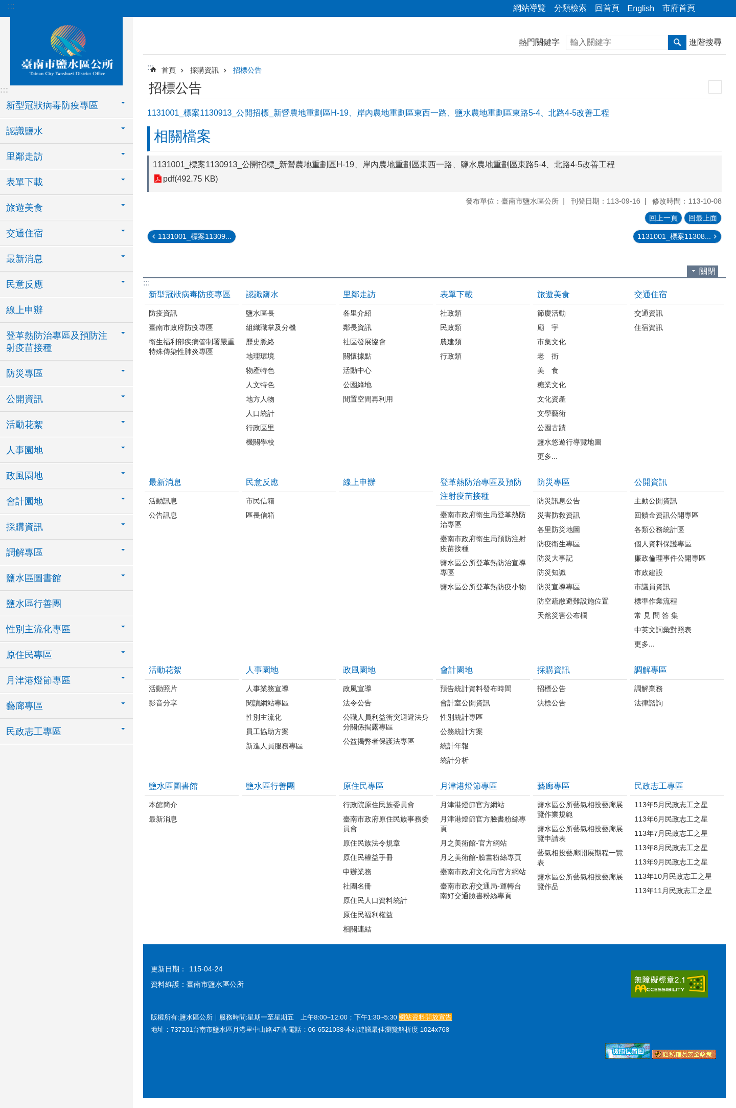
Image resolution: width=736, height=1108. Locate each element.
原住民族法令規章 (371, 843)
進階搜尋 (705, 42)
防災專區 (553, 482)
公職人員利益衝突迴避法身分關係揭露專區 (386, 722)
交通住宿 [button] (24, 233)
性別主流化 (264, 717)
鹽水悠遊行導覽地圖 (569, 442)
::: (11, 6)
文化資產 (551, 399)
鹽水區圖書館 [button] (33, 578)
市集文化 (551, 342)
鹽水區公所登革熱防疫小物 (483, 587)
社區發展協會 (364, 342)
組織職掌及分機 (271, 327)
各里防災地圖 (558, 529)
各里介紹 (357, 313)
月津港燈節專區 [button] (38, 680)
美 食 (548, 370)
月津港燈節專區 (468, 786)
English (641, 8)
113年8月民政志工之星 (671, 848)
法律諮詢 (648, 703)
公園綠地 (357, 385)
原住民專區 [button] (29, 655)
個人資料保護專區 (663, 544)
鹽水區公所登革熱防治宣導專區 (483, 568)
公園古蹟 (551, 428)
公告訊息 (163, 515)
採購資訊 (204, 70)
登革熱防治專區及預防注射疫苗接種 (481, 489)
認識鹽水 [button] (24, 131)
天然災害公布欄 (562, 615)
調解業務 (648, 688)
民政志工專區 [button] (33, 731)
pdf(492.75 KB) (190, 178)
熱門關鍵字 (539, 42)
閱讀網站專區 (267, 703)
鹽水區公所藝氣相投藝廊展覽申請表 (580, 834)
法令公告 (357, 703)
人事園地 (262, 670)
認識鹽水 (262, 294)
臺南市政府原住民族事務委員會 (386, 824)
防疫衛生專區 (558, 544)
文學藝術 (551, 413)
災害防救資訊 (558, 515)
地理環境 (260, 356)
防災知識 (551, 572)
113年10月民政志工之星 (673, 876)
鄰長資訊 (357, 327)
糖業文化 (551, 385)
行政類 (451, 356)
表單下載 (456, 294)
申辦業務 (357, 872)
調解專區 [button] (24, 552)
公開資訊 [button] (24, 399)
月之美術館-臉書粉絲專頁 (480, 857)
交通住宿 (650, 294)
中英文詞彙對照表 (663, 630)
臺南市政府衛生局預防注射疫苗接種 (483, 543)
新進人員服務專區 (274, 746)
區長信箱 (260, 515)
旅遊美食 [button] (24, 208)
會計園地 (456, 670)
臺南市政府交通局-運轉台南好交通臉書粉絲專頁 (480, 891)
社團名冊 (357, 886)
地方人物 (260, 399)
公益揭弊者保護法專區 (379, 741)
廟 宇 (548, 327)
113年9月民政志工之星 (671, 862)
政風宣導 (357, 688)
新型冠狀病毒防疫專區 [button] (52, 105)
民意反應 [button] (24, 284)
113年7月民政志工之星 (671, 833)
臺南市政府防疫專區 (181, 327)
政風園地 (359, 670)
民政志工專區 (658, 786)
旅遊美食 (553, 294)
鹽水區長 (260, 313)
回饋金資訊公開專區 (666, 515)
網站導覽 (529, 8)
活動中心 (357, 370)
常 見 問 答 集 (656, 615)
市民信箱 (260, 501)
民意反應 (262, 482)
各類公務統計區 (659, 529)
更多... (547, 456)
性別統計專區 (461, 717)
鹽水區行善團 (33, 604)
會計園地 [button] (24, 501)
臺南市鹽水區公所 (66, 49)
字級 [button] (722, 9)
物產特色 (260, 370)
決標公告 (551, 703)
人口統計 (260, 413)
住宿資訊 (648, 327)
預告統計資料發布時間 (476, 688)
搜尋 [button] (677, 42)
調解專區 (650, 670)
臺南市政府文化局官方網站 (483, 872)
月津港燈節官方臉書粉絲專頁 (483, 824)
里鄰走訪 (359, 294)
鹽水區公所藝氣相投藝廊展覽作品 (580, 882)
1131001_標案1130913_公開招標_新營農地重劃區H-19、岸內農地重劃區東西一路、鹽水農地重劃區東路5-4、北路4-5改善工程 (384, 164)
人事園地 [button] (24, 450)
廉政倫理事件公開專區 (670, 558)
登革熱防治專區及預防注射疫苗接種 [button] (56, 341)
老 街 (548, 356)
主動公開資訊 (655, 501)
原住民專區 (363, 786)
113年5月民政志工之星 (671, 805)
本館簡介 (163, 805)
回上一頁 (663, 218)
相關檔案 (182, 136)
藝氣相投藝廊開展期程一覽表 (580, 858)
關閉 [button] (707, 271)
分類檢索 (570, 8)
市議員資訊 (652, 587)
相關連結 (357, 929)
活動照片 (163, 688)
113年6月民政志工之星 (671, 819)
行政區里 (260, 428)
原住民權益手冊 (368, 857)
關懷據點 (357, 356)
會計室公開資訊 (465, 703)
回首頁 (607, 8)
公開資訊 (650, 482)
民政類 (451, 327)
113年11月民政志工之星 (673, 891)
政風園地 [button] (24, 476)
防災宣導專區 (558, 587)
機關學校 (260, 442)
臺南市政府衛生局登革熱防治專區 (483, 519)
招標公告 (247, 70)
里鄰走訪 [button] (24, 156)
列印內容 (715, 87)
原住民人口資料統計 (375, 900)
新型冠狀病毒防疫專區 (190, 294)
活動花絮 (165, 670)
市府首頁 (678, 8)
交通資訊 (648, 313)
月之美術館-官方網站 (473, 843)
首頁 (169, 70)
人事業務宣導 (267, 688)
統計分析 (454, 760)
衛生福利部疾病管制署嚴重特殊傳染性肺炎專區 (192, 347)
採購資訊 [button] (24, 527)
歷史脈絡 (260, 342)
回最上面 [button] (702, 218)
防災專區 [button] (24, 373)
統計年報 (454, 746)
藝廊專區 (553, 786)
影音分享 (163, 703)
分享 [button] (708, 9)
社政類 (451, 313)
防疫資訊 (163, 313)
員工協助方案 (267, 731)
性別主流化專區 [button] (38, 629)
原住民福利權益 (368, 915)
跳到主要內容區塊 (5, 5)
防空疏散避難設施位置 (573, 601)
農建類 (451, 342)
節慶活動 (551, 313)
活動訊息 (163, 501)
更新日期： (169, 969)
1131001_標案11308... (674, 236)
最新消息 (165, 482)
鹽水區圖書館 (173, 786)
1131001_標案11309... (195, 236)
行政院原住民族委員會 (379, 805)
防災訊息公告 (558, 501)
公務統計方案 (461, 731)
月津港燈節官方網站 (472, 805)
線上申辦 (24, 310)
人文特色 (260, 385)
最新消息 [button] (24, 259)
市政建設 (648, 572)
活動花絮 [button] (24, 424)
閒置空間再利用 (368, 399)
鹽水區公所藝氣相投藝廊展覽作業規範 (580, 809)
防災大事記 (555, 558)
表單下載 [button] (24, 182)
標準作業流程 (655, 601)
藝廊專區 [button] (24, 706)
